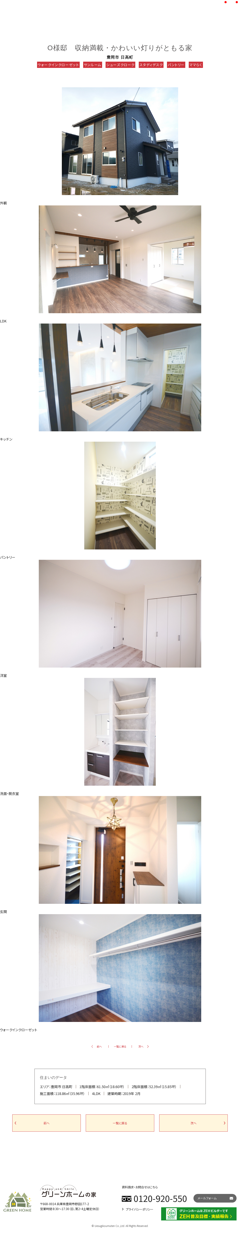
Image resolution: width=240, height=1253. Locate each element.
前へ (99, 1046)
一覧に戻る (120, 1046)
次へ (140, 1046)
